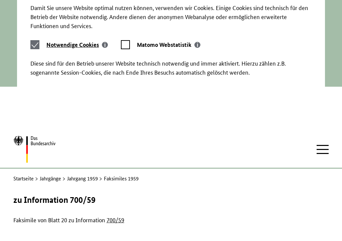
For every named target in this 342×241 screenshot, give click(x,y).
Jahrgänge (50, 135)
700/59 (115, 176)
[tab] (77, 20)
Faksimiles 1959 (121, 135)
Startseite (23, 135)
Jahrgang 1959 (82, 135)
